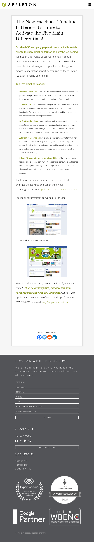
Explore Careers (47, 447)
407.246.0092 (23, 435)
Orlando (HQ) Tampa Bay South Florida (23, 464)
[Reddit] (49, 337)
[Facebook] (39, 337)
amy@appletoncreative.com (57, 302)
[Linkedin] (54, 337)
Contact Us (25, 429)
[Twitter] (44, 337)
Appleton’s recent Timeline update (58, 189)
